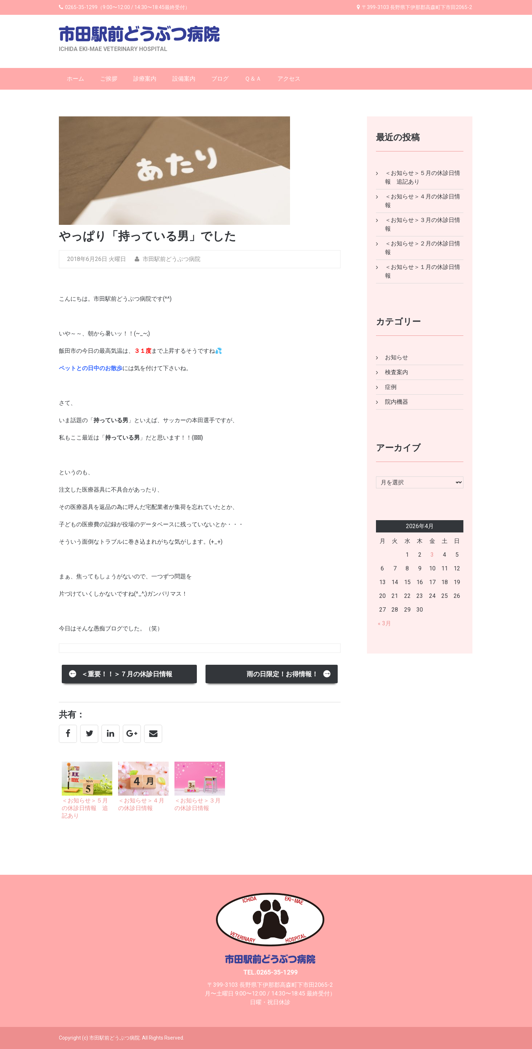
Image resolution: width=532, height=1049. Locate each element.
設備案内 (183, 78)
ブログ (220, 78)
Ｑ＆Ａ (253, 78)
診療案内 (144, 78)
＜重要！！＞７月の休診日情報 (120, 673)
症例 (391, 387)
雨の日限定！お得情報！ (289, 673)
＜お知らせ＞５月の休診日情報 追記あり (85, 808)
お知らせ (396, 357)
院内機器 (396, 401)
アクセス (288, 78)
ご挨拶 (108, 78)
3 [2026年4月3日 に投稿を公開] (432, 554)
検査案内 (396, 372)
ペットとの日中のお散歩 (90, 368)
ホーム (75, 78)
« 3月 (384, 623)
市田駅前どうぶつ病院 (167, 259)
